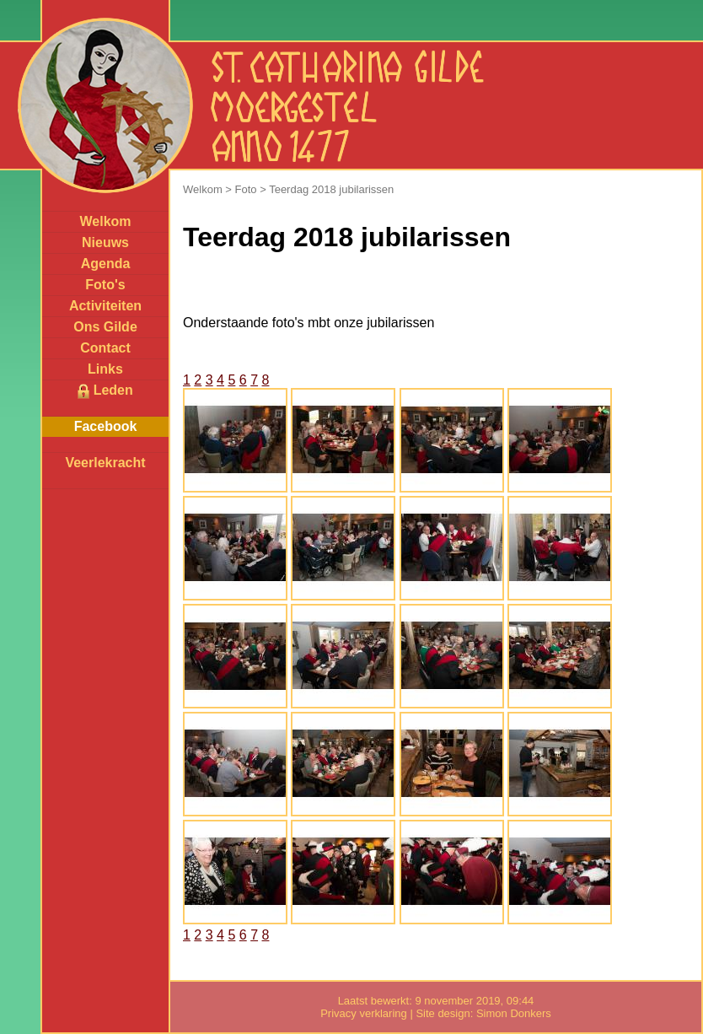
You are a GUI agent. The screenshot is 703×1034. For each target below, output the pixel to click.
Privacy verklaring (363, 1013)
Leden (105, 391)
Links (105, 369)
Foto (246, 189)
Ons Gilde (105, 327)
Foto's (105, 284)
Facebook (105, 426)
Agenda (106, 263)
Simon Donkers (513, 1013)
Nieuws (105, 242)
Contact (105, 348)
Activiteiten (105, 306)
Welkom (105, 221)
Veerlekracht (105, 462)
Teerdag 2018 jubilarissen (331, 189)
